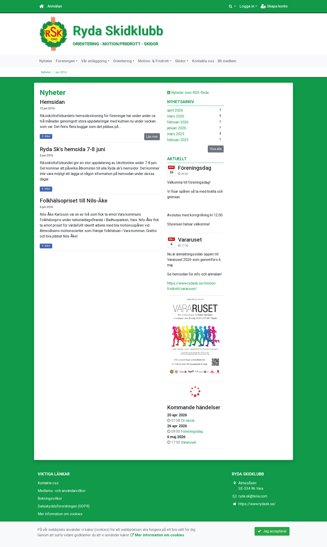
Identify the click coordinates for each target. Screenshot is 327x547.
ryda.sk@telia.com (252, 496)
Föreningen (65, 61)
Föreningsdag (194, 168)
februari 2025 (177, 140)
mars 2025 (175, 134)
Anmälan (54, 6)
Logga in (247, 6)
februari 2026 (177, 122)
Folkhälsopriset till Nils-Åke (73, 200)
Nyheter (45, 61)
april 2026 (175, 110)
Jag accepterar (272, 531)
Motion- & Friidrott (153, 61)
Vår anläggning (94, 61)
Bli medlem (227, 61)
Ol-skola (187, 420)
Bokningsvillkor (50, 498)
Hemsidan (52, 102)
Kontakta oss (203, 61)
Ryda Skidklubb (118, 30)
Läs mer (152, 136)
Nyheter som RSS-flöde (188, 92)
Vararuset (190, 240)
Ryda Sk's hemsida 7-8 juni (72, 149)
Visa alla (216, 149)
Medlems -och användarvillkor (61, 491)
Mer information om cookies (60, 514)
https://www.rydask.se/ (257, 504)
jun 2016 (61, 72)
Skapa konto (274, 6)
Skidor (180, 61)
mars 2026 (175, 116)
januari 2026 (176, 128)
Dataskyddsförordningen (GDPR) (64, 506)
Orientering (122, 61)
